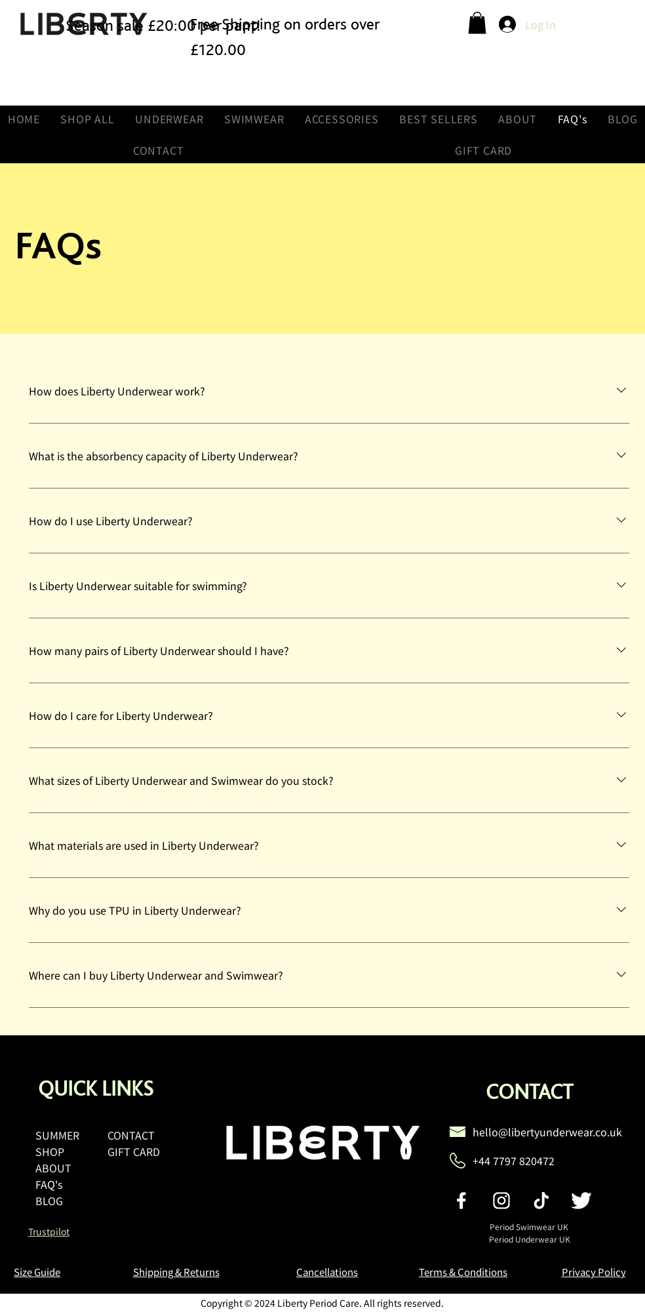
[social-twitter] (581, 1200)
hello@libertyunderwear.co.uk (547, 1132)
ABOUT (53, 1168)
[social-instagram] (501, 1200)
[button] (477, 22)
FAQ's (48, 1184)
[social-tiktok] (541, 1200)
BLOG (49, 1200)
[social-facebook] (461, 1200)
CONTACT (131, 1135)
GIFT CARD (134, 1151)
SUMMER (57, 1135)
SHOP (49, 1151)
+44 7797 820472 (514, 1160)
